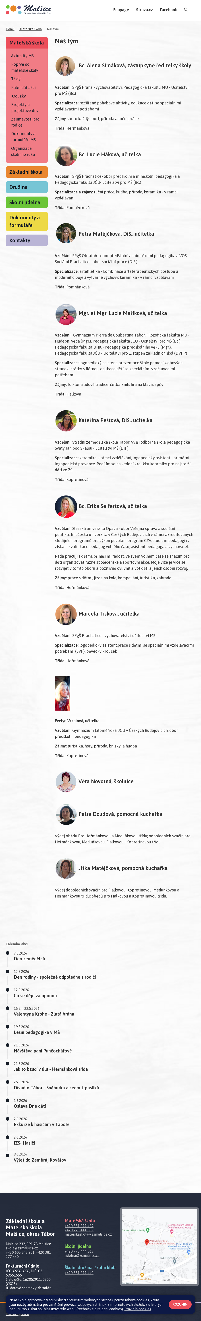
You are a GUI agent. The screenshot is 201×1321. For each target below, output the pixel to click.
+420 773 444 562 (79, 1230)
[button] (106, 956)
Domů (10, 29)
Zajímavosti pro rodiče (25, 122)
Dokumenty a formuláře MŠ (23, 136)
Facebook (168, 9)
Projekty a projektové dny (24, 107)
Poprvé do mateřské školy (24, 67)
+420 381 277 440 (79, 1273)
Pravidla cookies (137, 1309)
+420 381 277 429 (79, 1226)
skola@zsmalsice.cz (22, 1248)
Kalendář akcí (23, 87)
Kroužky (18, 96)
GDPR (25, 1314)
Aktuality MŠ (22, 55)
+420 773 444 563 (79, 1251)
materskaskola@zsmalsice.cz (88, 1234)
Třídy (16, 78)
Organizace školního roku (23, 151)
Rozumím (180, 1304)
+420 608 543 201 (20, 1252)
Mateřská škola (30, 29)
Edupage (121, 9)
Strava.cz (144, 9)
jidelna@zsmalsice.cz (82, 1255)
